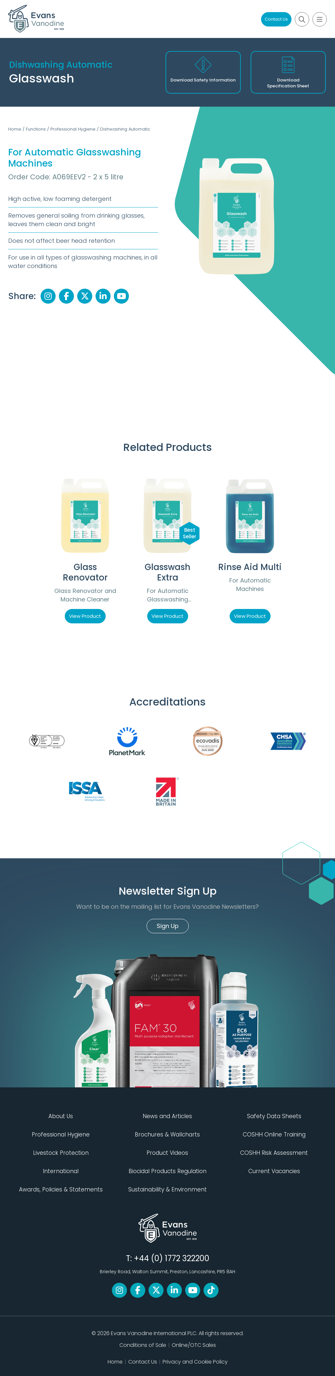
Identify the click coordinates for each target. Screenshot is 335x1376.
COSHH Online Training (274, 1134)
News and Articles (167, 1116)
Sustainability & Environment (167, 1189)
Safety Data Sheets (274, 1116)
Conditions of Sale (142, 1345)
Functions (36, 129)
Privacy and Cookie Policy (195, 1362)
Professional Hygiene (73, 129)
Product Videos (167, 1153)
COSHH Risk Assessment (274, 1153)
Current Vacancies (274, 1171)
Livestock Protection (61, 1153)
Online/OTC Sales (194, 1345)
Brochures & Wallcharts (167, 1134)
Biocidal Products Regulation (167, 1171)
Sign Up (168, 926)
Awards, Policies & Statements (61, 1189)
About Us (60, 1116)
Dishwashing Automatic (125, 129)
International (61, 1171)
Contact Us (276, 19)
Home (14, 129)
